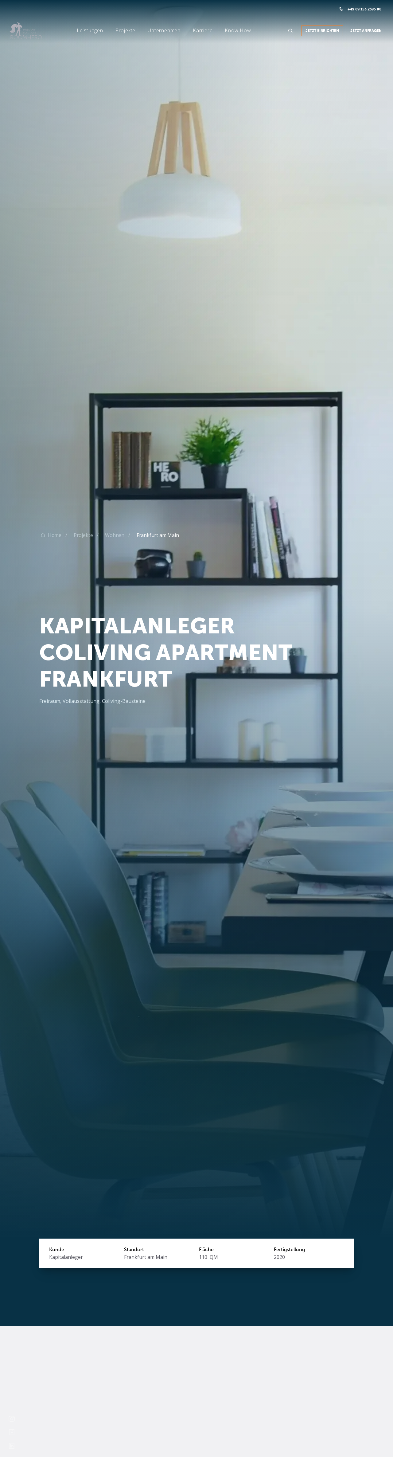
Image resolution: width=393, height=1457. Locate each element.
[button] (80, 30)
